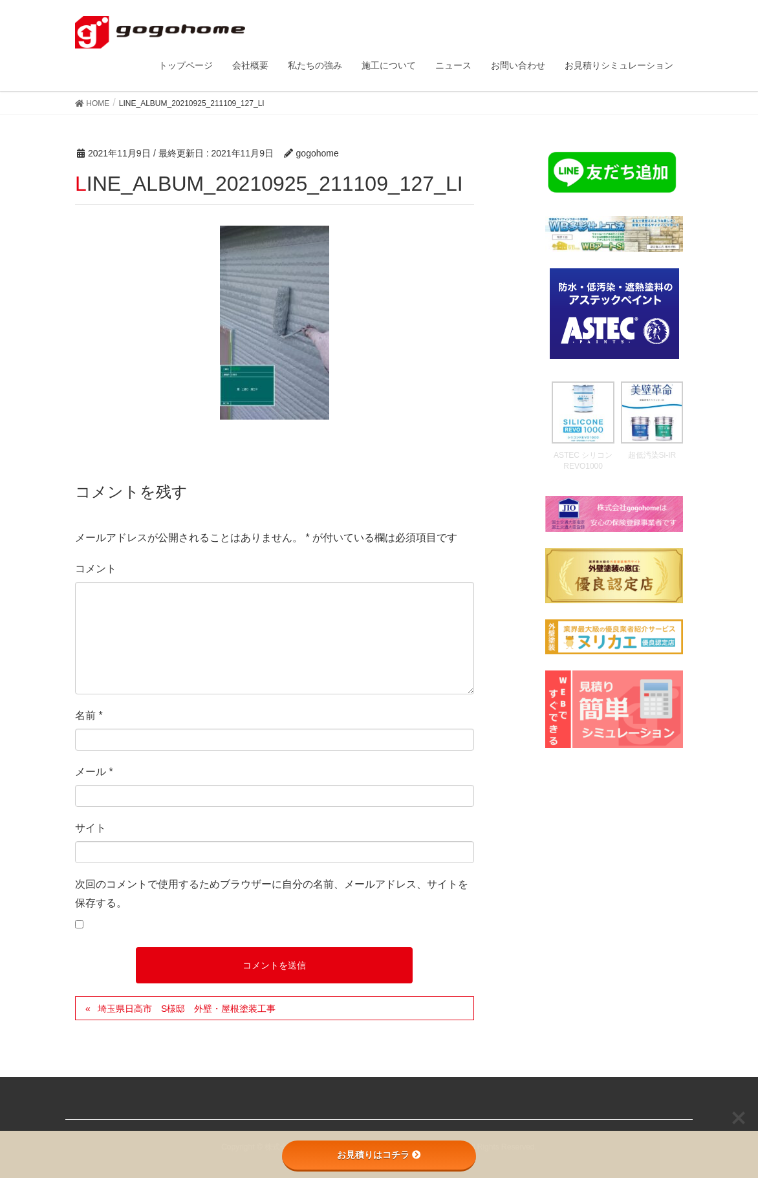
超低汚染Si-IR (652, 455)
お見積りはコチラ (379, 1155)
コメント (95, 568)
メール (94, 771)
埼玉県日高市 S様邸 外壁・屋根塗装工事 (187, 1008)
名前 (89, 715)
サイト (90, 827)
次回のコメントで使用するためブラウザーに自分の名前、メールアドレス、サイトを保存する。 (271, 893)
